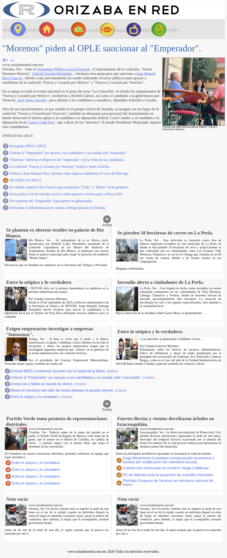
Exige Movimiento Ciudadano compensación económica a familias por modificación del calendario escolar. (168, 460)
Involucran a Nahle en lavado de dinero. (48, 384)
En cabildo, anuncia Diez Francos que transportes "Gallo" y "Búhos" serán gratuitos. (69, 187)
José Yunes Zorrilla (32, 100)
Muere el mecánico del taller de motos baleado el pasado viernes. (68, 390)
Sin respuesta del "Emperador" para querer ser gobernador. (51, 201)
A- (13, 60)
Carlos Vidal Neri (41, 122)
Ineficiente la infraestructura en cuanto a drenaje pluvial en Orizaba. (57, 208)
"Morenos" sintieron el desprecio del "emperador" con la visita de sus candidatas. (67, 160)
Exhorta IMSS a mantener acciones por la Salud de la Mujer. (64, 371)
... (5, 268)
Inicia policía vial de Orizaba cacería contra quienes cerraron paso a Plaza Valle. (66, 194)
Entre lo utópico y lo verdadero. (41, 397)
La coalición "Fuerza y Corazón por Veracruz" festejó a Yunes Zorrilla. (59, 166)
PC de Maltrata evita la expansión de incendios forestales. (168, 475)
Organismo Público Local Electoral (63, 69)
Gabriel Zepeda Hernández (52, 73)
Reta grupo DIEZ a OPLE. (28, 146)
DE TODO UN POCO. (25, 180)
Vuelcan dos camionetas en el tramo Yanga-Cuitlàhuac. (166, 468)
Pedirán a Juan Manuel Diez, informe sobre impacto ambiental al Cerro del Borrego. (69, 173)
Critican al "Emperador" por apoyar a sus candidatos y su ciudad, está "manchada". (68, 153)
